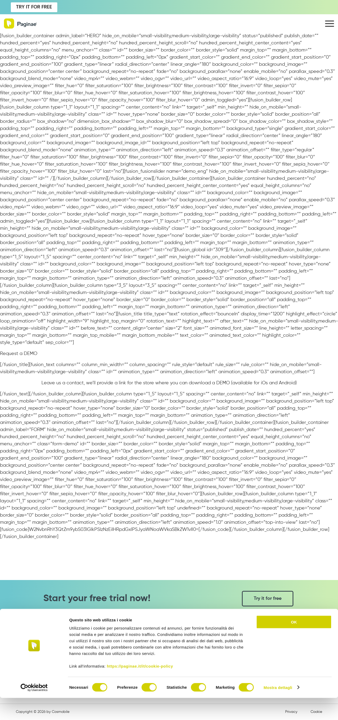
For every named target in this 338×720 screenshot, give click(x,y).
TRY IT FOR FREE (34, 7)
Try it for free (267, 598)
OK (294, 644)
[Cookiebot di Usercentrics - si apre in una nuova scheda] (34, 710)
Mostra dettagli (278, 709)
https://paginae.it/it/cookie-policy (140, 688)
